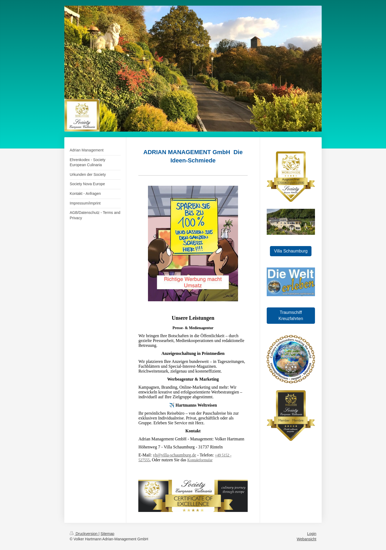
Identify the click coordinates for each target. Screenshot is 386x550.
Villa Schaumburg (290, 251)
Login (311, 534)
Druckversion (84, 534)
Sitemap (107, 534)
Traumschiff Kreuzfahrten (291, 315)
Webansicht (306, 539)
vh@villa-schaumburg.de (174, 455)
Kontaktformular (200, 460)
